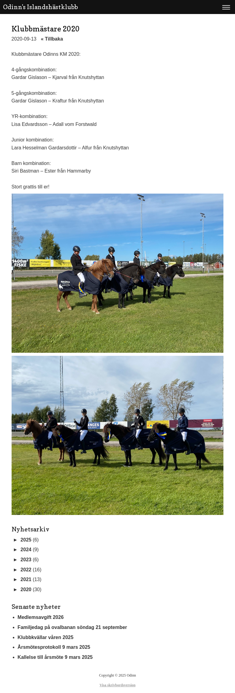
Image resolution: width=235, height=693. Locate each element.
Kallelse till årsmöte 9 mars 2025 (55, 657)
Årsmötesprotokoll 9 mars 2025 (54, 647)
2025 (25, 539)
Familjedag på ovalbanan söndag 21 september (72, 627)
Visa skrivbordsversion (118, 685)
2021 (25, 579)
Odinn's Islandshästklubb (40, 7)
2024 (25, 549)
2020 (25, 589)
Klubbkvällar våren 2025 (45, 637)
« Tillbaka (52, 38)
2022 (25, 569)
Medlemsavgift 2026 (41, 617)
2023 (25, 559)
